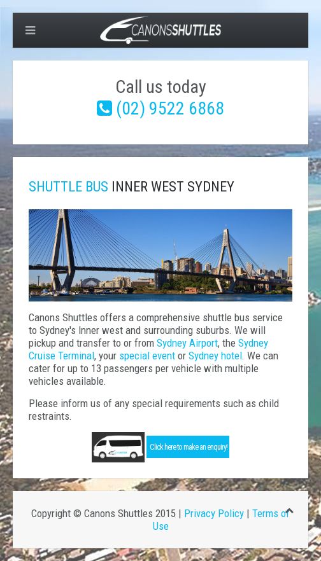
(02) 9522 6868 (170, 108)
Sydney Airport (187, 342)
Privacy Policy (214, 513)
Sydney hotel (215, 355)
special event (147, 355)
